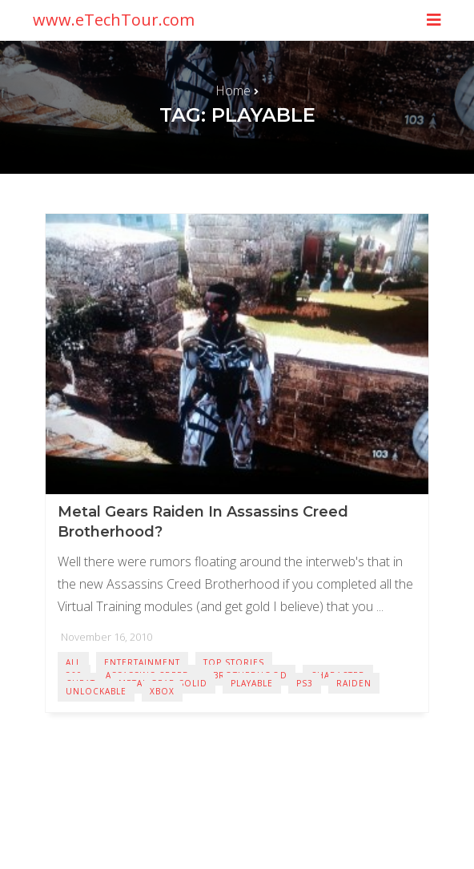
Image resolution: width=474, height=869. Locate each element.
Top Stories (233, 662)
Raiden (354, 683)
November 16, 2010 (106, 637)
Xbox (162, 691)
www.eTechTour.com (114, 19)
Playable (252, 683)
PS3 (304, 683)
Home (233, 90)
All (73, 662)
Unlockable (96, 691)
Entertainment (142, 662)
